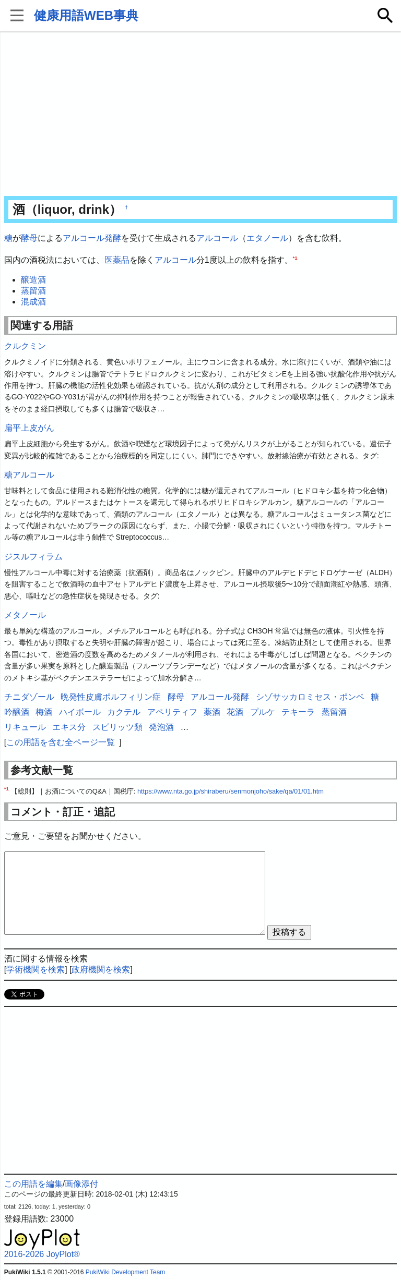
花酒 (235, 712)
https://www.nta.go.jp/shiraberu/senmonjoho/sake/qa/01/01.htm (230, 791)
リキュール (25, 727)
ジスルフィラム (33, 556)
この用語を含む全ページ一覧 (60, 742)
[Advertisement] (200, 115)
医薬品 (116, 259)
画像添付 (81, 1183)
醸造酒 (33, 279)
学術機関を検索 (35, 969)
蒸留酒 (33, 290)
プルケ (262, 712)
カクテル (123, 712)
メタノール (25, 615)
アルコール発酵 (92, 238)
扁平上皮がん (29, 427)
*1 (295, 257)
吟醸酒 (16, 712)
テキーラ (298, 712)
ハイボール (80, 712)
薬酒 (212, 712)
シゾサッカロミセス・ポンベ (310, 696)
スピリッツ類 (117, 727)
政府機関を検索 (101, 969)
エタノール (267, 238)
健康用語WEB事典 (86, 15)
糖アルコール (29, 474)
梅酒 (44, 712)
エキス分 (69, 727)
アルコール (217, 238)
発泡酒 (161, 727)
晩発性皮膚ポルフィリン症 (111, 696)
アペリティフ (172, 712)
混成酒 (33, 301)
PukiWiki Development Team (126, 1272)
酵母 (29, 238)
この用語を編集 (33, 1183)
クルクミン (25, 346)
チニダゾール (29, 696)
